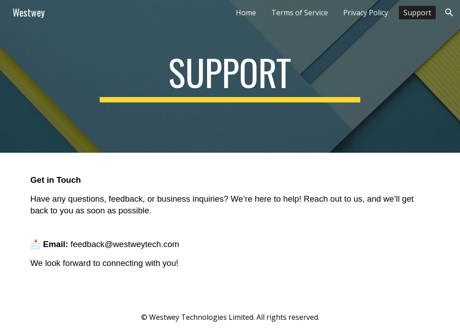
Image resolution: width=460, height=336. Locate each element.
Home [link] (246, 13)
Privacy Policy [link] (365, 13)
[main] (229, 76)
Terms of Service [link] (299, 13)
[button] (449, 12)
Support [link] (417, 13)
